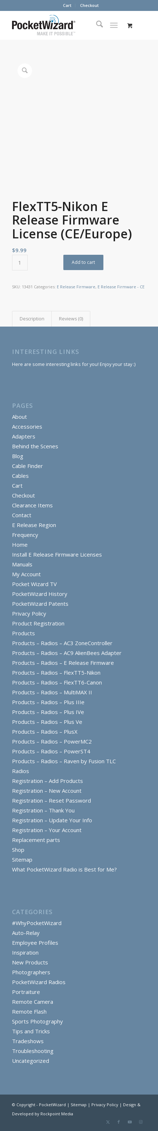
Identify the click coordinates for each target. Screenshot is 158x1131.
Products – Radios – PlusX (45, 731)
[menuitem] (67, 5)
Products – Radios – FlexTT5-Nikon (56, 672)
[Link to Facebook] (118, 1121)
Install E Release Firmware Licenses (57, 554)
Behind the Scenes (35, 446)
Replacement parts (36, 839)
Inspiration (25, 952)
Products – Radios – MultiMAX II (52, 692)
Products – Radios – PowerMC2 (52, 741)
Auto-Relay (26, 932)
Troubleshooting (33, 1050)
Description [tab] (32, 319)
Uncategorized (30, 1060)
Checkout (89, 5)
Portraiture (26, 991)
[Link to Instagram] (140, 1121)
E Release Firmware (76, 286)
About (19, 416)
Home (20, 544)
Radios (20, 771)
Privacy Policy (29, 613)
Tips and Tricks (31, 1031)
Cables (20, 475)
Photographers (31, 972)
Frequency (25, 534)
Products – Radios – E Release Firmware (63, 662)
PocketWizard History (39, 593)
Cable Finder (27, 465)
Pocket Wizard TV (34, 584)
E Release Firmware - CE (121, 286)
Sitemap (22, 859)
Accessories (27, 426)
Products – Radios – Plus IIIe (48, 702)
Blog (17, 456)
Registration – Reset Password (51, 800)
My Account (26, 574)
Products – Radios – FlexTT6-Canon (57, 682)
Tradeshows (28, 1041)
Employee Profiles (35, 942)
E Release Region (34, 525)
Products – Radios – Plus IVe (48, 711)
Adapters (23, 436)
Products (23, 633)
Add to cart (83, 262)
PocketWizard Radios (39, 982)
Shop (18, 849)
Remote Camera (32, 1001)
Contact (21, 515)
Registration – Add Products (47, 780)
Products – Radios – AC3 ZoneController (62, 643)
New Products (30, 962)
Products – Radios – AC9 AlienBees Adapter (67, 652)
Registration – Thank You (43, 810)
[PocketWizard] (65, 25)
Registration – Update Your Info (52, 820)
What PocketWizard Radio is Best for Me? (64, 869)
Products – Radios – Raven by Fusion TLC (64, 761)
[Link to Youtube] (129, 1121)
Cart (67, 5)
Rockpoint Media (56, 1113)
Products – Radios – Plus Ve (47, 721)
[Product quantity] (20, 262)
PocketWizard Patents (40, 603)
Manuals (22, 564)
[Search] (96, 25)
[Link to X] (107, 1121)
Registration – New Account (47, 790)
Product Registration (38, 623)
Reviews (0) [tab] (71, 319)
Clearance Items (32, 505)
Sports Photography (37, 1021)
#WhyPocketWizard (37, 923)
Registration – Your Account (47, 830)
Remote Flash (29, 1011)
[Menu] (114, 25)
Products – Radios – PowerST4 (51, 751)
